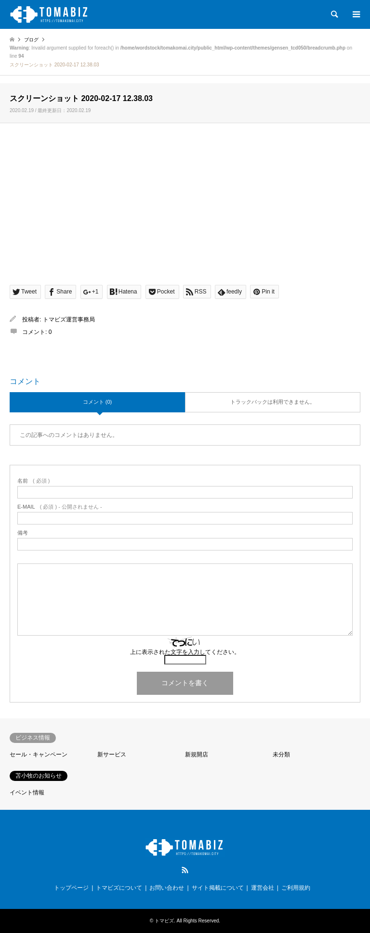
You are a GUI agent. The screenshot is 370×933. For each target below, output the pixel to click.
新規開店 (196, 754)
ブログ (31, 39)
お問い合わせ (166, 887)
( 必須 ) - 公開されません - (59, 507)
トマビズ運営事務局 (69, 319)
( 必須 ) (33, 481)
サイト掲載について (218, 887)
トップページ (71, 887)
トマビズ (164, 920)
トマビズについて (119, 887)
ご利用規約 (295, 887)
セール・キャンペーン (38, 754)
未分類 (281, 754)
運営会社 (262, 887)
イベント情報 (27, 792)
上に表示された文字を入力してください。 (185, 652)
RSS (185, 870)
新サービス (111, 754)
